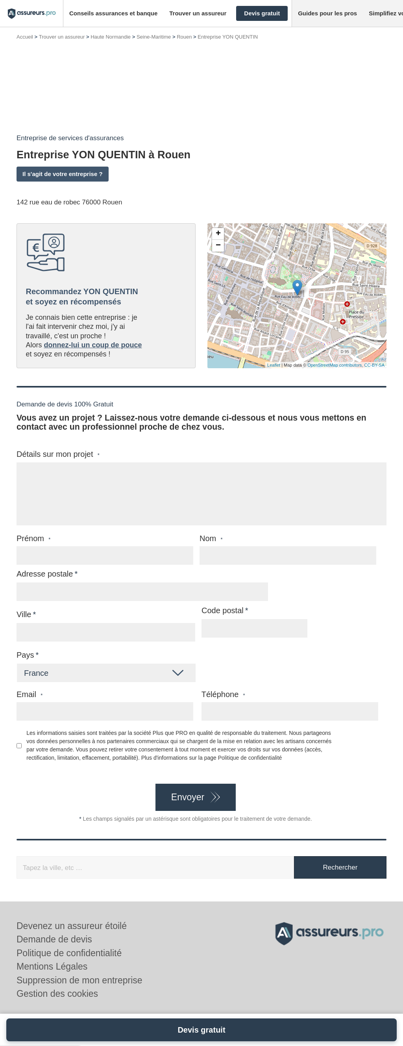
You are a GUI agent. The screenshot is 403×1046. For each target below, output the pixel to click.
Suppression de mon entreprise (79, 980)
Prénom (33, 538)
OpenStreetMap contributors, (335, 365)
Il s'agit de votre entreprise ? (62, 174)
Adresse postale (45, 573)
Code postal (223, 610)
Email (30, 694)
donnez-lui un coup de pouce (93, 345)
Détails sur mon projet (58, 454)
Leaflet (273, 365)
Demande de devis (54, 939)
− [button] (218, 246)
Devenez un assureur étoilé (72, 926)
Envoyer (187, 797)
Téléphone (223, 694)
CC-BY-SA (374, 365)
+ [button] (218, 234)
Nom (211, 538)
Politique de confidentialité (250, 758)
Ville (24, 614)
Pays (25, 655)
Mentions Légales (52, 966)
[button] (113, 13)
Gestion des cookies (57, 994)
